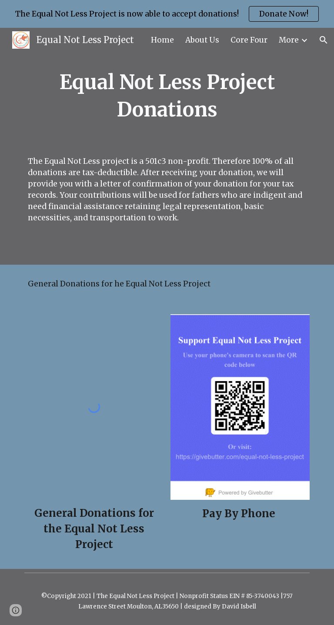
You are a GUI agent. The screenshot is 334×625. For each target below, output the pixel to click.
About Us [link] (202, 40)
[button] (323, 40)
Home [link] (162, 40)
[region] (167, 14)
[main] (166, 96)
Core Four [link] (248, 40)
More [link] (289, 40)
